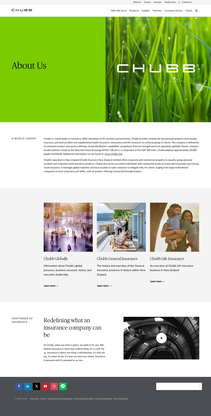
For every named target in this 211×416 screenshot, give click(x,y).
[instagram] (54, 386)
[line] (63, 386)
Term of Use (34, 398)
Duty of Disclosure (121, 398)
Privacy (43, 398)
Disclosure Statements (103, 398)
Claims (189, 11)
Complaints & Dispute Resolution (60, 398)
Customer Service (173, 11)
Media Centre (170, 2)
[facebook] (19, 386)
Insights (146, 11)
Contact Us (187, 2)
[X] (36, 386)
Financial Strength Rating (84, 398)
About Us (137, 2)
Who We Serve (119, 11)
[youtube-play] (45, 386)
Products (134, 11)
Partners (157, 11)
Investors (158, 2)
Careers (147, 2)
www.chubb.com (113, 154)
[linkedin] (27, 386)
